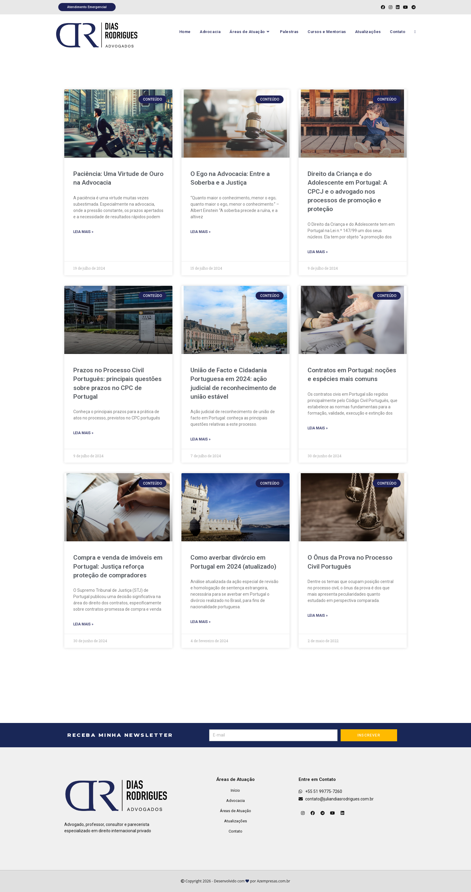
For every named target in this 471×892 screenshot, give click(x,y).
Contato (235, 831)
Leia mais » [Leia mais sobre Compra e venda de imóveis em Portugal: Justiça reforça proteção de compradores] (83, 624)
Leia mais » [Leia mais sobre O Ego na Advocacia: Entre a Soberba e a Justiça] (200, 232)
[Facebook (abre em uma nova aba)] (383, 7)
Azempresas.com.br (273, 881)
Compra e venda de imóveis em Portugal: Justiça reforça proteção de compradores (118, 566)
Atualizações (235, 821)
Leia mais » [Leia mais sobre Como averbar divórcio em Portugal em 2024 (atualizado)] (200, 622)
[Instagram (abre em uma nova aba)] (390, 7)
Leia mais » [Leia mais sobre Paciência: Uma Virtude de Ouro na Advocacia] (83, 232)
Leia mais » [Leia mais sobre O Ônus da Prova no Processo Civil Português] (318, 615)
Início (235, 790)
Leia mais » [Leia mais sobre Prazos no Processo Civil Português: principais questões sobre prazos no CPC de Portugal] (83, 433)
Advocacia (235, 800)
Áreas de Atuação (235, 811)
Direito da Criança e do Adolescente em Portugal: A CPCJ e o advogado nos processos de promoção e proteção (347, 191)
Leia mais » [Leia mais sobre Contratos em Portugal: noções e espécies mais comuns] (318, 428)
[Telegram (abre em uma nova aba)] (413, 7)
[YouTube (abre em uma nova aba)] (405, 7)
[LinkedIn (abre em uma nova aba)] (397, 7)
